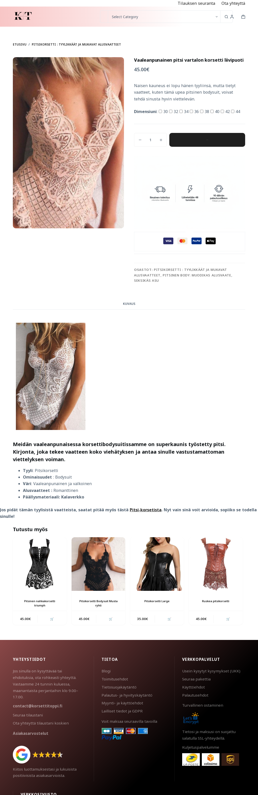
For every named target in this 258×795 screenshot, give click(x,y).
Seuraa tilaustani (28, 715)
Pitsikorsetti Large (157, 601)
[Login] (232, 17)
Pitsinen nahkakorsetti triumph (39, 603)
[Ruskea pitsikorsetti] (216, 564)
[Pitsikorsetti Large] (157, 564)
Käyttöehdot (193, 687)
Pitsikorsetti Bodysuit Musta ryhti (98, 603)
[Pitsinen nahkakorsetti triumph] (40, 564)
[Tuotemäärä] (150, 140)
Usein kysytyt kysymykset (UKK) (211, 671)
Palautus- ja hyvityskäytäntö (127, 695)
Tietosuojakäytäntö (119, 687)
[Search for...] (104, 16)
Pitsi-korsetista (146, 510)
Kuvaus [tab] (129, 304)
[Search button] (226, 16)
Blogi (106, 671)
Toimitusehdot (115, 679)
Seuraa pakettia (196, 679)
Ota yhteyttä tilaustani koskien (41, 724)
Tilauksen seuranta (196, 3)
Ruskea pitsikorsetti (216, 601)
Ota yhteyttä (233, 3)
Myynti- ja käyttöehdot (122, 703)
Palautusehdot (195, 695)
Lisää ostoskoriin (207, 139)
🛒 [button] (51, 619)
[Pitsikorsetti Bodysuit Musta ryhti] (98, 564)
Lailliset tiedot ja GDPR (122, 711)
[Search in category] (164, 16)
